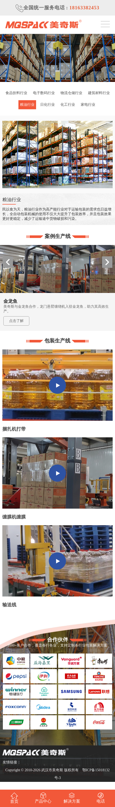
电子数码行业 (44, 93)
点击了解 (16, 321)
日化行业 (47, 105)
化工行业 (67, 105)
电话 (101, 797)
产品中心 (43, 797)
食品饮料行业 (16, 93)
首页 (14, 798)
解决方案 (72, 797)
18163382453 (84, 7)
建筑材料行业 (99, 93)
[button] (107, 262)
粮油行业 (27, 105)
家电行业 (88, 105)
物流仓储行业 (71, 93)
